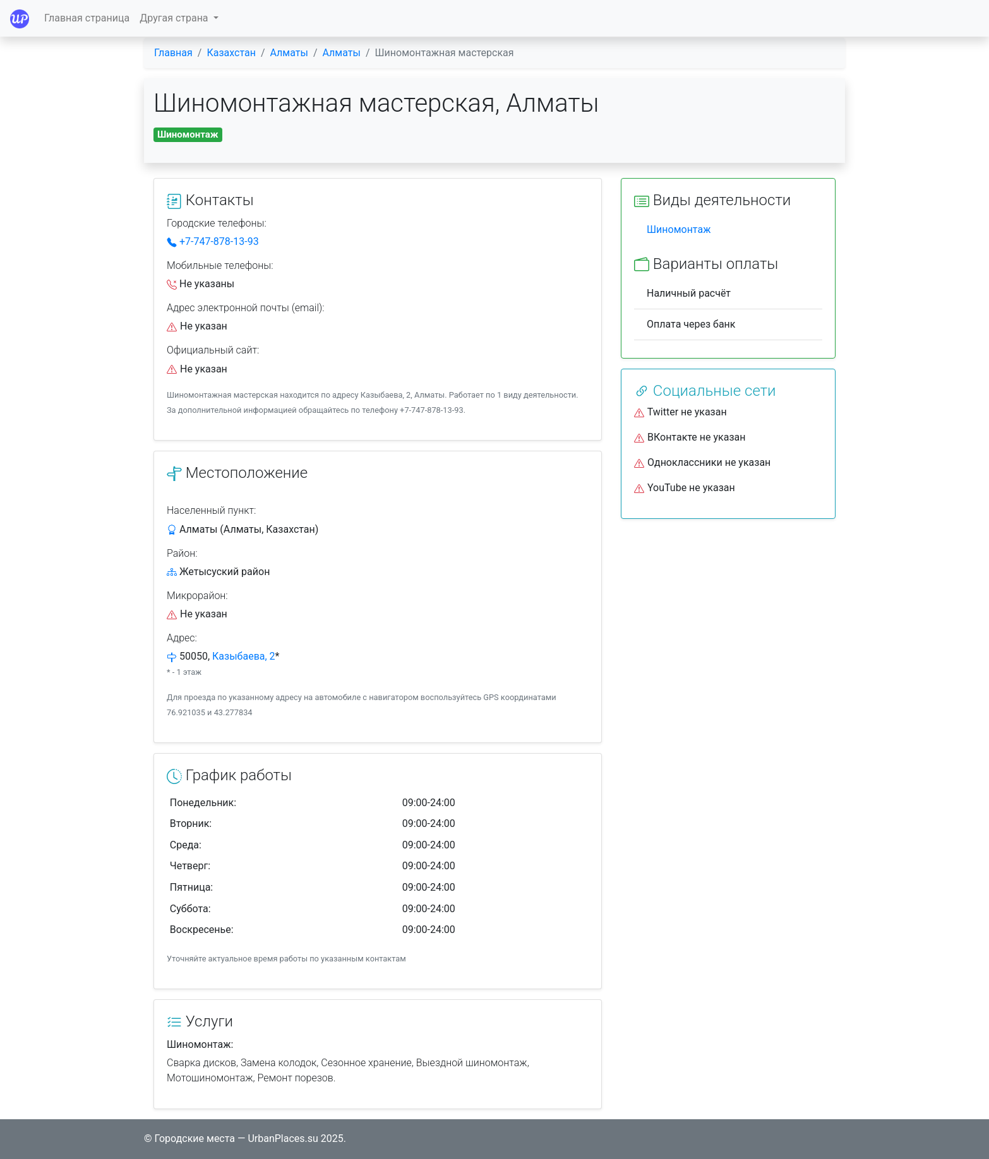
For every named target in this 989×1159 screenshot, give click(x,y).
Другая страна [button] (175, 18)
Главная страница (86, 18)
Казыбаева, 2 (243, 656)
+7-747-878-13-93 (213, 241)
